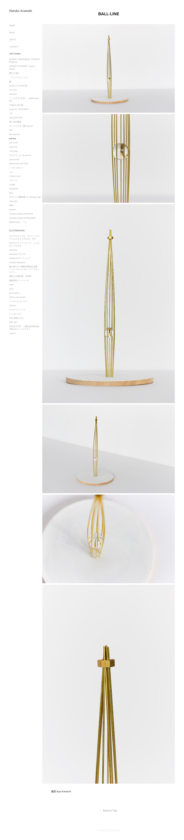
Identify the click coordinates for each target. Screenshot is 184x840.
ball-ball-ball (14, 134)
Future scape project (17, 297)
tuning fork (13, 189)
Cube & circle (15, 176)
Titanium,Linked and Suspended (22, 218)
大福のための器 (16, 105)
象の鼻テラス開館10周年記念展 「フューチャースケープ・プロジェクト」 (24, 269)
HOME (12, 25)
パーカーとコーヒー (18, 301)
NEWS (12, 33)
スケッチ (13, 180)
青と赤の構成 (15, 122)
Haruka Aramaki (20, 11)
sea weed (13, 90)
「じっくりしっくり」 (19, 77)
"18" (11, 113)
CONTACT (14, 47)
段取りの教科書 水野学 (20, 276)
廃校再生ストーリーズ (19, 280)
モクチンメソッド (17, 310)
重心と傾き (14, 73)
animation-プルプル (17, 254)
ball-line (12, 138)
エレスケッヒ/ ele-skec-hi (20, 155)
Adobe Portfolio (113, 830)
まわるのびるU (16, 118)
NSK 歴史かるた (16, 318)
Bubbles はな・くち (17, 222)
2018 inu (12, 305)
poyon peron (14, 159)
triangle (12, 184)
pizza (11, 289)
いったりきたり (16, 168)
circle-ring (13, 151)
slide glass (13, 201)
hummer (12, 209)
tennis (11, 285)
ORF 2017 (13, 322)
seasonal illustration (17, 262)
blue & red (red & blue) (18, 164)
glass (11, 193)
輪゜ (11, 81)
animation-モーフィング (19, 258)
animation (13, 250)
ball (10, 130)
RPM (11, 205)
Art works (15, 54)
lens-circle (13, 143)
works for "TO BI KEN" (19, 109)
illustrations (17, 231)
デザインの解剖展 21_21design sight (25, 197)
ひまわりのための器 (18, 86)
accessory (13, 94)
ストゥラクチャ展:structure (21, 126)
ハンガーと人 (15, 314)
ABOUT (12, 40)
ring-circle (13, 147)
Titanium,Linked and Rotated (21, 214)
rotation (12, 333)
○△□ (11, 172)
